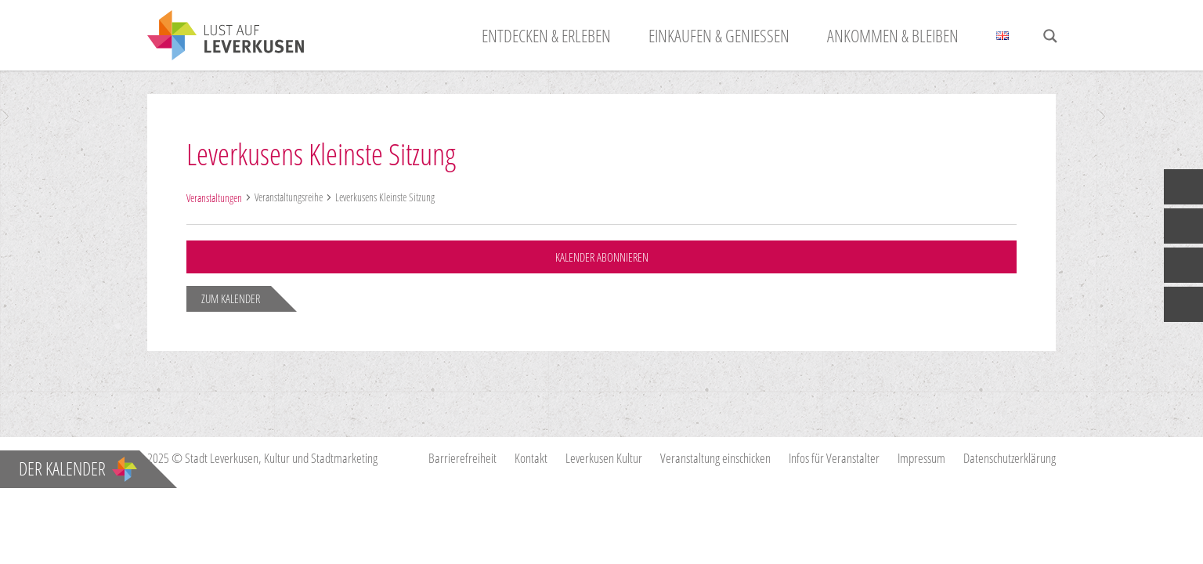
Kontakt (531, 458)
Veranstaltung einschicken (715, 458)
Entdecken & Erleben (546, 35)
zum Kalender (230, 298)
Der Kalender (78, 468)
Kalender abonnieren (601, 257)
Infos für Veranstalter (834, 458)
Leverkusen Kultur (603, 458)
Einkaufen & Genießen (718, 35)
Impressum (921, 458)
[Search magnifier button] (1050, 36)
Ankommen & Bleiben (893, 35)
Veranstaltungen (214, 197)
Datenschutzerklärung (1009, 458)
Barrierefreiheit (462, 458)
